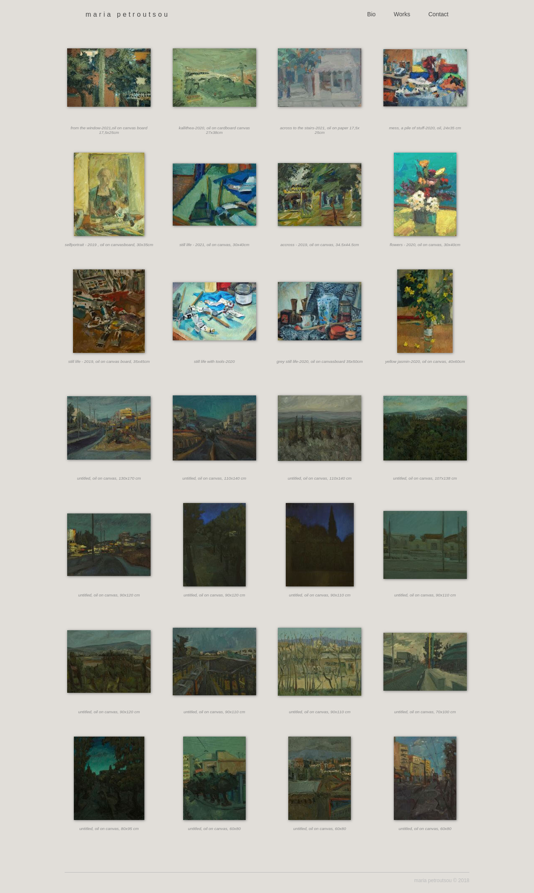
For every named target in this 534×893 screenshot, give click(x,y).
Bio (371, 14)
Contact (438, 14)
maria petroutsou (128, 14)
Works (402, 14)
